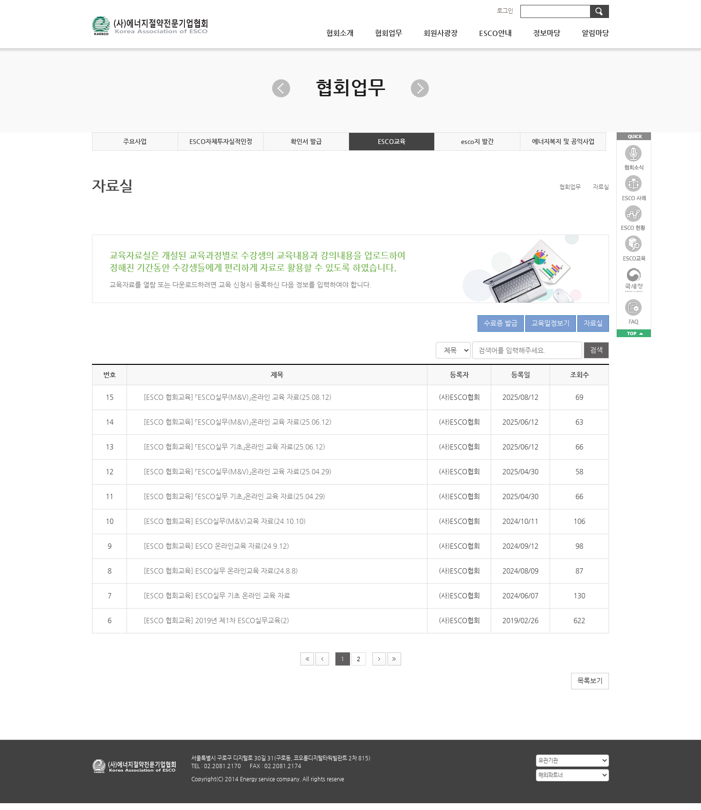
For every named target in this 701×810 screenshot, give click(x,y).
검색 (596, 350)
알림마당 (595, 33)
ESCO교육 (392, 141)
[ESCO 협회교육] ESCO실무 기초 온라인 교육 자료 (217, 595)
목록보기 (590, 680)
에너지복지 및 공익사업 (563, 141)
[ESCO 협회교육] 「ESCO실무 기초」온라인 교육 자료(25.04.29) (234, 496)
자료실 (593, 323)
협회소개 (339, 33)
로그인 (505, 10)
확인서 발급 (306, 141)
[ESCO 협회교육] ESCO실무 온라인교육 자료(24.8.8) (221, 571)
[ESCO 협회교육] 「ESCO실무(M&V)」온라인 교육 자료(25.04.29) (238, 471)
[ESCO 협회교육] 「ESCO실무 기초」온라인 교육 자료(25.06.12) (234, 446)
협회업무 (388, 33)
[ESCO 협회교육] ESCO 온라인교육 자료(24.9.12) (216, 546)
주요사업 (135, 141)
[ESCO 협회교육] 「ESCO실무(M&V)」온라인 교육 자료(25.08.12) (238, 397)
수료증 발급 (500, 323)
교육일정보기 (551, 323)
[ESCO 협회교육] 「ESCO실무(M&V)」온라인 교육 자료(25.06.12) (238, 422)
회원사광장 (441, 33)
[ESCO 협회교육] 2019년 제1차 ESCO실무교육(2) (216, 620)
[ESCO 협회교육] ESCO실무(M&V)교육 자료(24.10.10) (225, 521)
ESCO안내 (495, 33)
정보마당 (546, 33)
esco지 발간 (477, 141)
